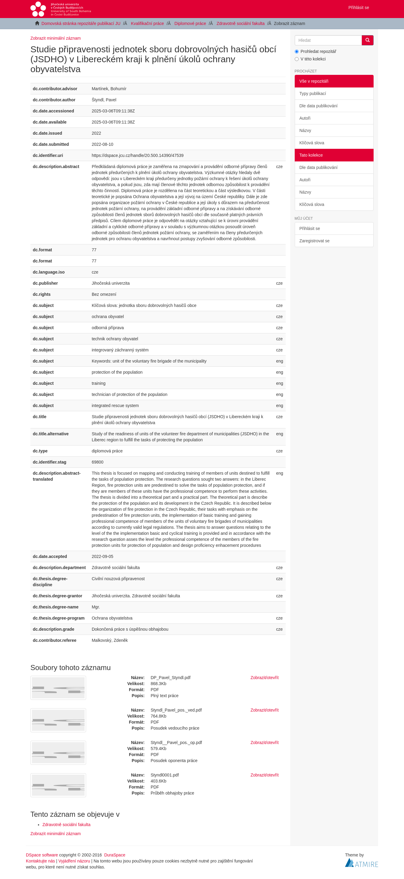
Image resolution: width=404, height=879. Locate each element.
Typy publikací (313, 93)
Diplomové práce (190, 23)
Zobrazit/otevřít (264, 677)
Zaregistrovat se (315, 240)
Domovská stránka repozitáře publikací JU (81, 23)
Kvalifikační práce (147, 23)
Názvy (305, 130)
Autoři (305, 118)
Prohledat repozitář (315, 51)
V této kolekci (310, 59)
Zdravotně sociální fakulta (241, 23)
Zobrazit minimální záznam (55, 38)
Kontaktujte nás (40, 861)
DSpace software (42, 855)
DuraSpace (114, 855)
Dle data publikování (319, 105)
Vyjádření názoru (74, 861)
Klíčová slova (312, 142)
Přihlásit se (310, 228)
